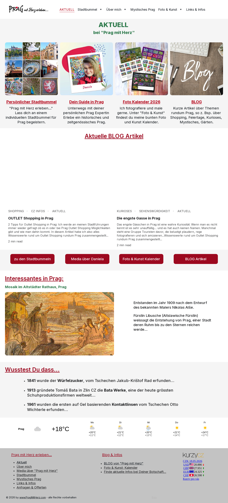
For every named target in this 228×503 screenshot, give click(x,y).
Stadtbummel (26, 475)
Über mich (24, 466)
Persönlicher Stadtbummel (31, 101)
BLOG (196, 101)
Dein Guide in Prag (86, 101)
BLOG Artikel (195, 259)
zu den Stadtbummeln (32, 259)
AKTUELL (66, 9)
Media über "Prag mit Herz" (37, 471)
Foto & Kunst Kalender (141, 259)
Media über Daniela (87, 259)
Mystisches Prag (142, 9)
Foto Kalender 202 (140, 101)
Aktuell (22, 462)
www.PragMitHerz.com (32, 497)
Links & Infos (195, 9)
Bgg (154, 497)
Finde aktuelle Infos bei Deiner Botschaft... (135, 472)
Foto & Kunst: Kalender (121, 468)
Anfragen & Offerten (31, 487)
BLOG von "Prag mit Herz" (123, 463)
